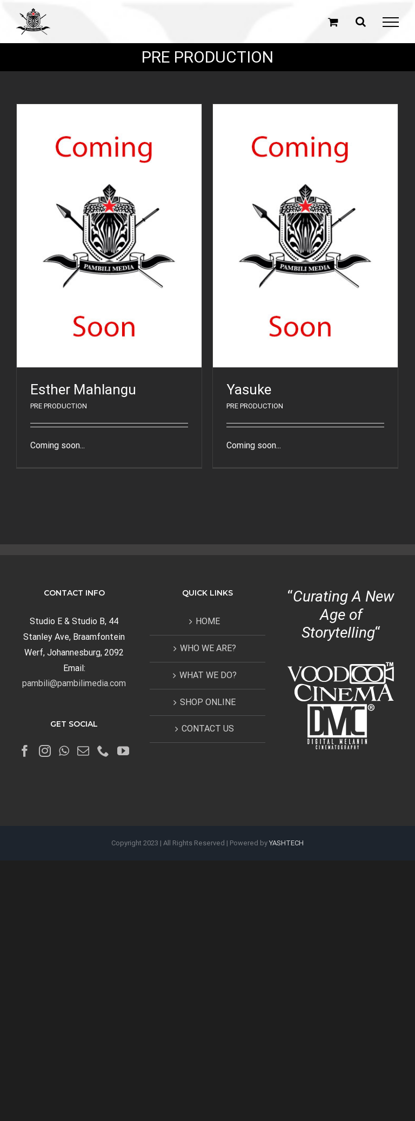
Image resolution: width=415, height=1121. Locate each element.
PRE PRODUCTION (58, 406)
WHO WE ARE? (208, 648)
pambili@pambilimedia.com (74, 683)
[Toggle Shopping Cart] (333, 22)
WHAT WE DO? (208, 675)
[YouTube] (123, 751)
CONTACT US (208, 728)
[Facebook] (25, 751)
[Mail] (83, 751)
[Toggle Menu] (390, 22)
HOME (208, 621)
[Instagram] (45, 751)
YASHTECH (286, 843)
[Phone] (103, 751)
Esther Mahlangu (83, 389)
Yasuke (248, 389)
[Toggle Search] (361, 21)
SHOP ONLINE (208, 702)
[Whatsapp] (64, 751)
